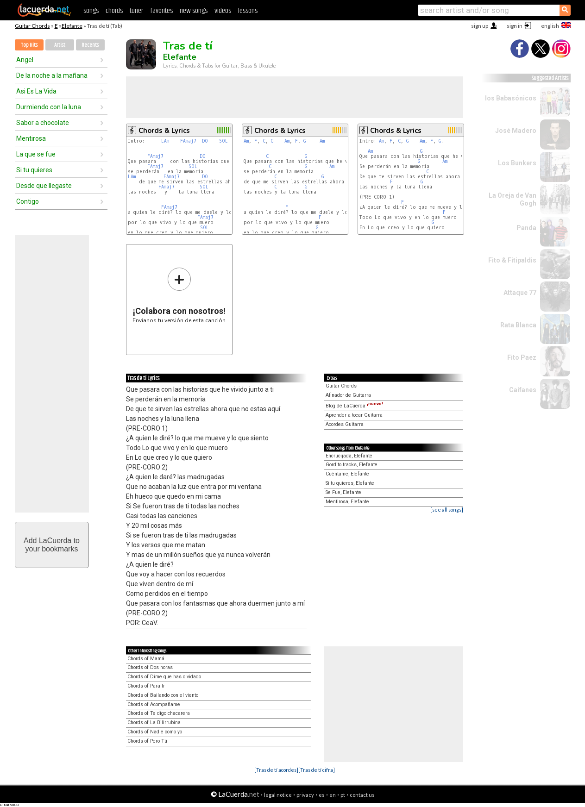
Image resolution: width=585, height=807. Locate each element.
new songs (194, 11)
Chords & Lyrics (164, 130)
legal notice (278, 795)
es (322, 795)
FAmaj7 (188, 141)
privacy (305, 795)
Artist (59, 45)
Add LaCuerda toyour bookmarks (52, 545)
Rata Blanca (518, 325)
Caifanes (522, 390)
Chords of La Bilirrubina (154, 722)
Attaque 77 (519, 292)
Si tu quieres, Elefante (350, 483)
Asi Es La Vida (36, 91)
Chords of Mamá (145, 659)
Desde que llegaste (44, 185)
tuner (136, 11)
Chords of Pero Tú (147, 741)
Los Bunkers (517, 163)
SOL (223, 141)
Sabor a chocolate (42, 122)
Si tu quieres (34, 170)
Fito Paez (521, 357)
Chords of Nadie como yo (154, 732)
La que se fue (36, 154)
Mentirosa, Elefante (347, 502)
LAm (165, 141)
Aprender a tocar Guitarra (354, 415)
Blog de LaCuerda (354, 406)
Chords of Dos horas (150, 667)
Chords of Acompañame (153, 704)
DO (205, 141)
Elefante (72, 25)
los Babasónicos (510, 98)
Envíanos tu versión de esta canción (179, 295)
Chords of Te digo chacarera (158, 713)
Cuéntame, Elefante (347, 474)
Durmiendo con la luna (48, 107)
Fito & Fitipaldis (512, 260)
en (332, 795)
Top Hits (29, 45)
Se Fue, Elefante (343, 492)
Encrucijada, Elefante (349, 456)
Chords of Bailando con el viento (162, 695)
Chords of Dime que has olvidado (164, 677)
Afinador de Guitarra (348, 395)
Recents (90, 45)
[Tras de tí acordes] (276, 770)
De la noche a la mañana (52, 75)
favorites (161, 11)
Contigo (27, 201)
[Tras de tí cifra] (316, 770)
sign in (514, 25)
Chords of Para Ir (146, 686)
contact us (362, 795)
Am (246, 141)
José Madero (515, 130)
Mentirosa (31, 138)
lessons (248, 11)
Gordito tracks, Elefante (351, 465)
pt (342, 795)
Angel (24, 59)
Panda (526, 227)
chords (114, 11)
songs (91, 11)
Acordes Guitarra (345, 424)
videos (222, 11)
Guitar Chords (32, 25)
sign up (479, 25)
